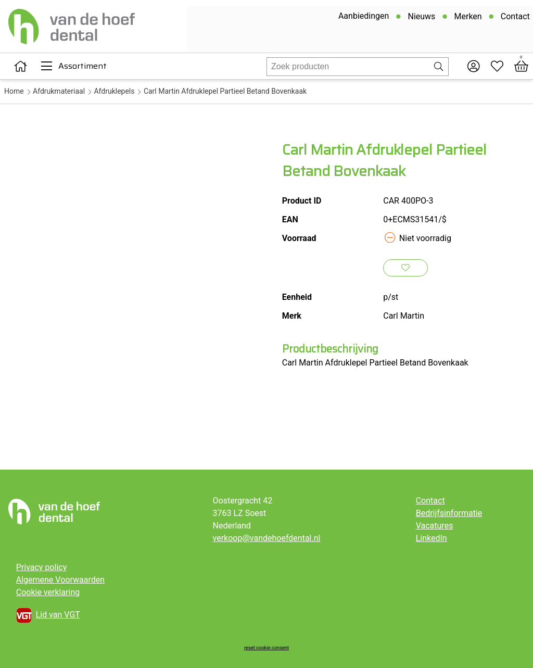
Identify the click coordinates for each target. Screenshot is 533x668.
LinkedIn (431, 538)
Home (14, 91)
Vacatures (434, 526)
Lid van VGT (48, 615)
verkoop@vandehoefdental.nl (267, 538)
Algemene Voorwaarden (60, 580)
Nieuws (421, 18)
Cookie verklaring (48, 592)
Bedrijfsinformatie (449, 513)
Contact (514, 18)
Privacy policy (41, 567)
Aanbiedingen (362, 17)
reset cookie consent (266, 647)
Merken (467, 18)
